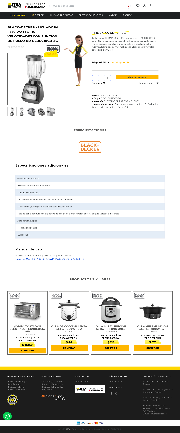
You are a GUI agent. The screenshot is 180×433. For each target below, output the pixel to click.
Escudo (127, 15)
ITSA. (68, 429)
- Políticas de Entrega (17, 381)
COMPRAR (27, 350)
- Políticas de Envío (15, 387)
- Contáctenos (115, 381)
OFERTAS (38, 15)
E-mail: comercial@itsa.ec (155, 414)
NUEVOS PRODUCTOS (61, 15)
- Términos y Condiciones (52, 381)
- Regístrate (46, 390)
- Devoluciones (14, 384)
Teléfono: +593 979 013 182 (154, 406)
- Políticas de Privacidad (52, 387)
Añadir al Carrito (137, 77)
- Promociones (82, 381)
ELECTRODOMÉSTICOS (91, 15)
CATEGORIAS (18, 15)
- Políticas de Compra (17, 390)
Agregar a (98, 83)
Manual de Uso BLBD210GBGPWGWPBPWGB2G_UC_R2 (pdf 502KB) (50, 259)
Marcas (112, 15)
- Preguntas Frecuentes (52, 384)
